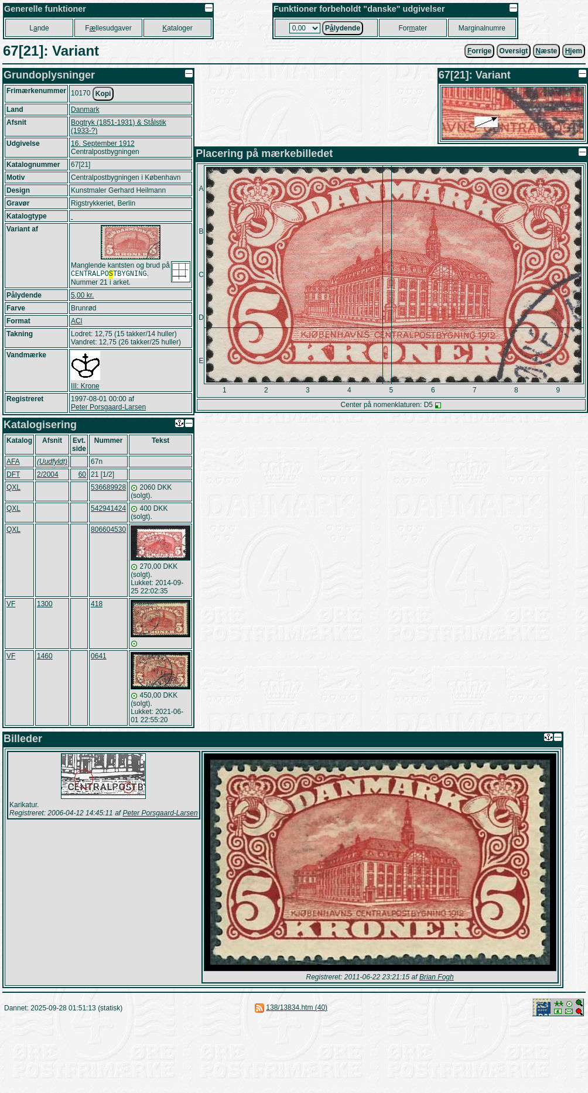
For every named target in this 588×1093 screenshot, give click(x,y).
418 (96, 605)
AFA (13, 463)
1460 (45, 657)
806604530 (108, 531)
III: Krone (85, 387)
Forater (413, 28)
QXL (13, 488)
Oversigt (514, 51)
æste (547, 51)
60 (82, 476)
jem (573, 51)
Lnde (39, 28)
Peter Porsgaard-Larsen (108, 408)
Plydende (342, 28)
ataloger (177, 28)
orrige (479, 51)
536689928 (108, 488)
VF (10, 605)
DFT (13, 476)
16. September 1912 (103, 143)
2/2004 (48, 476)
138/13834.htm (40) (296, 1009)
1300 (45, 605)
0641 (99, 657)
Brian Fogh (436, 978)
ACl (76, 322)
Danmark (85, 109)
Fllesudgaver (108, 28)
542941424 (108, 509)
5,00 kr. (82, 296)
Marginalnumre (482, 28)
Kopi (103, 94)
